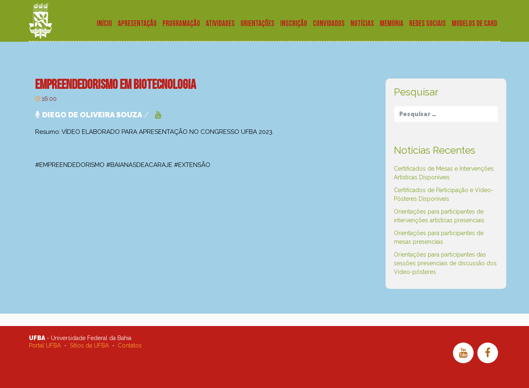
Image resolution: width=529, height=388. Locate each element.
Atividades (220, 24)
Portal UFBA (45, 345)
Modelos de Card (474, 24)
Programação (181, 24)
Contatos (130, 345)
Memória (391, 24)
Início (104, 24)
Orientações (257, 24)
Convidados (329, 24)
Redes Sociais (427, 24)
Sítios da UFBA (89, 345)
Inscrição (293, 24)
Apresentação (137, 24)
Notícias (362, 24)
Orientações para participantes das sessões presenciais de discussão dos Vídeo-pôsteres (445, 263)
